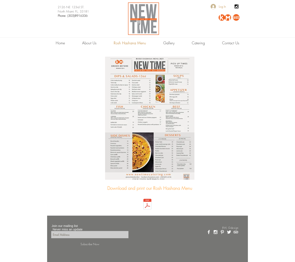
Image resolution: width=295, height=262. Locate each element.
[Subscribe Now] (89, 244)
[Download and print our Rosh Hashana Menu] (150, 188)
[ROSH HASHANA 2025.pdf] (147, 204)
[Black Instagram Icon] (236, 6)
